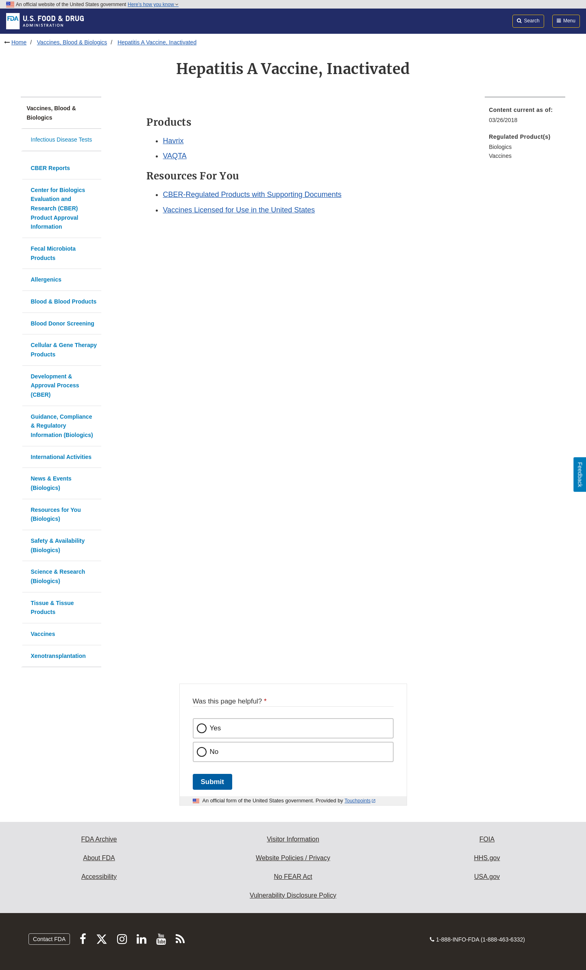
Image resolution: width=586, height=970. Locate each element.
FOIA (487, 839)
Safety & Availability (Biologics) (58, 545)
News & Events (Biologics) (51, 483)
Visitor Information (293, 839)
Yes (215, 728)
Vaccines (43, 634)
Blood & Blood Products (64, 301)
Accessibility (99, 876)
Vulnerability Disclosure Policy (293, 895)
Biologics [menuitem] (500, 147)
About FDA (99, 857)
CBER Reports (50, 168)
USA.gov (487, 876)
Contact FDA (49, 939)
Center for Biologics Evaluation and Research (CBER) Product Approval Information (58, 208)
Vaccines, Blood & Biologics (72, 42)
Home (18, 42)
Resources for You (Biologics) (56, 514)
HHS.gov (487, 857)
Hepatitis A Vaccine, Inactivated (157, 42)
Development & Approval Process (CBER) (55, 385)
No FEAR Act (293, 876)
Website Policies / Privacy (293, 857)
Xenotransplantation (58, 656)
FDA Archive (99, 839)
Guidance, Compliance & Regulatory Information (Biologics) (62, 425)
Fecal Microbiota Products (53, 253)
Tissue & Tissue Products (52, 608)
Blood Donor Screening (62, 323)
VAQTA (174, 156)
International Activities (61, 457)
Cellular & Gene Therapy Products (64, 350)
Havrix (173, 141)
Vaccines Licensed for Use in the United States (239, 210)
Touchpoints (357, 801)
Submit (212, 782)
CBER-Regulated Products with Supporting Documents (252, 194)
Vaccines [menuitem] (500, 156)
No (214, 752)
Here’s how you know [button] (153, 4)
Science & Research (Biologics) (58, 576)
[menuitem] (525, 117)
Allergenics (46, 279)
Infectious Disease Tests (61, 139)
